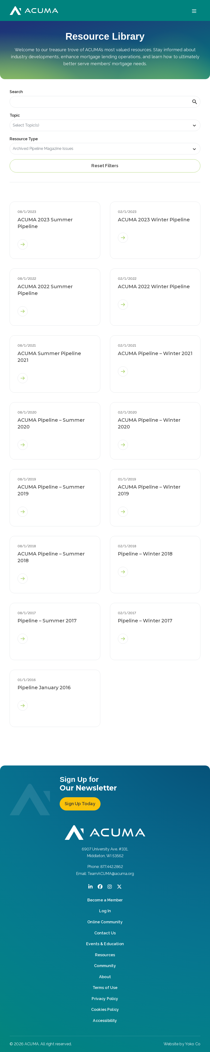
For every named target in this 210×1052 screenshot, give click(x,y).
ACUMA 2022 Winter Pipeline (154, 286)
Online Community (105, 922)
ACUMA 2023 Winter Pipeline (154, 220)
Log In (105, 911)
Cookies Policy (105, 1009)
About (105, 977)
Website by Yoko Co (182, 1044)
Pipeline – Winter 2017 (145, 621)
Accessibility (105, 1020)
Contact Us (105, 933)
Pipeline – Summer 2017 (47, 621)
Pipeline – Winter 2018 (145, 554)
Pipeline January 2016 (44, 687)
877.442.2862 (111, 866)
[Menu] (194, 10)
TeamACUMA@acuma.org (111, 873)
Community (105, 965)
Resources (105, 955)
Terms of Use (105, 987)
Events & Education (105, 944)
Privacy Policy (105, 998)
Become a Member (105, 900)
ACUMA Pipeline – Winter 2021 (155, 353)
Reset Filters (104, 165)
